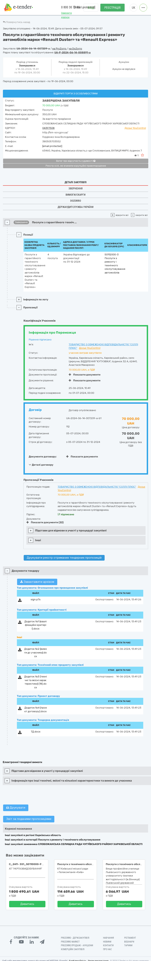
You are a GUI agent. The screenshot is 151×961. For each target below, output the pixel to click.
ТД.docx (35, 731)
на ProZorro (59, 48)
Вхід (91, 8)
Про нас (107, 949)
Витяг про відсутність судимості (75, 161)
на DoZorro (75, 48)
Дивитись (27, 904)
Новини (107, 941)
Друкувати (15, 807)
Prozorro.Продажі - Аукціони (77, 945)
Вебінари (129, 941)
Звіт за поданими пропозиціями (28, 819)
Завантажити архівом (37, 582)
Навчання (108, 937)
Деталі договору (41, 465)
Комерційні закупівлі (72, 949)
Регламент (130, 937)
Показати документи (84, 374)
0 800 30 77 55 (70, 7)
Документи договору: (43, 456)
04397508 (48, 128)
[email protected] (52, 146)
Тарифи (128, 945)
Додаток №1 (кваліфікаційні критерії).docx (35, 625)
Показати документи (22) (45, 522)
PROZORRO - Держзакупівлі (75, 937)
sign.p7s (36, 599)
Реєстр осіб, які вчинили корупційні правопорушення (76, 165)
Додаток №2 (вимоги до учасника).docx (35, 652)
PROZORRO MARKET (70, 941)
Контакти (108, 945)
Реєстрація (112, 8)
